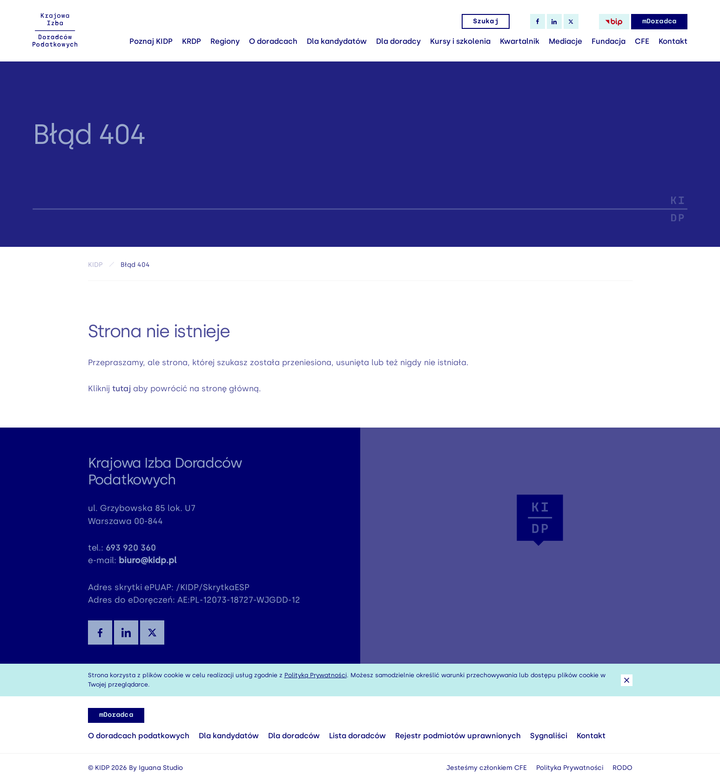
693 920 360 (131, 552)
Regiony (225, 41)
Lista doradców (357, 735)
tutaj (121, 392)
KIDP (95, 267)
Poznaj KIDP (151, 41)
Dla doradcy (398, 41)
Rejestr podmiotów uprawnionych (458, 735)
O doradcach (273, 41)
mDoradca (659, 21)
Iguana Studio (161, 768)
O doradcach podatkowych (138, 735)
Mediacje (565, 41)
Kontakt (673, 41)
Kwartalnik (519, 41)
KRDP (191, 41)
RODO (622, 768)
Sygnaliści (548, 735)
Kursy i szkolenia (460, 41)
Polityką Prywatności (315, 675)
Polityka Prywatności (569, 768)
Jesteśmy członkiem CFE (486, 768)
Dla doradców (294, 735)
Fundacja (609, 41)
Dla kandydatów (337, 41)
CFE (642, 41)
